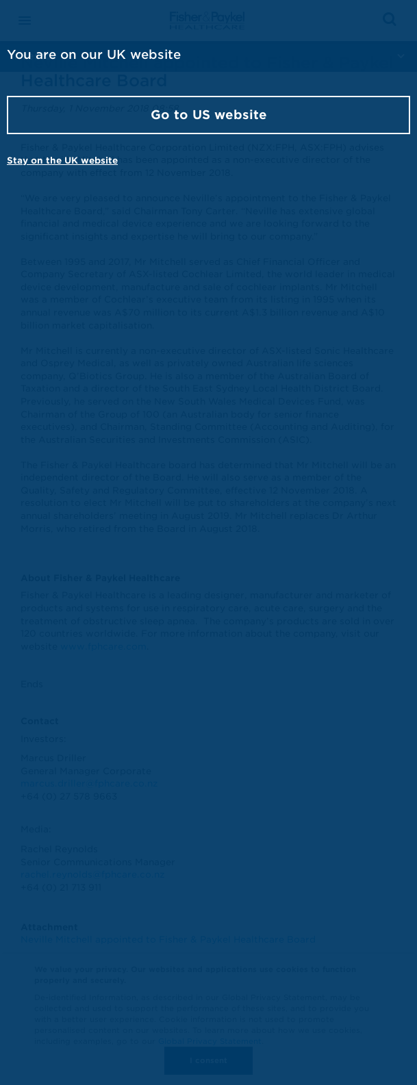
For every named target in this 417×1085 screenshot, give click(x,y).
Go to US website (209, 114)
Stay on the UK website (62, 160)
